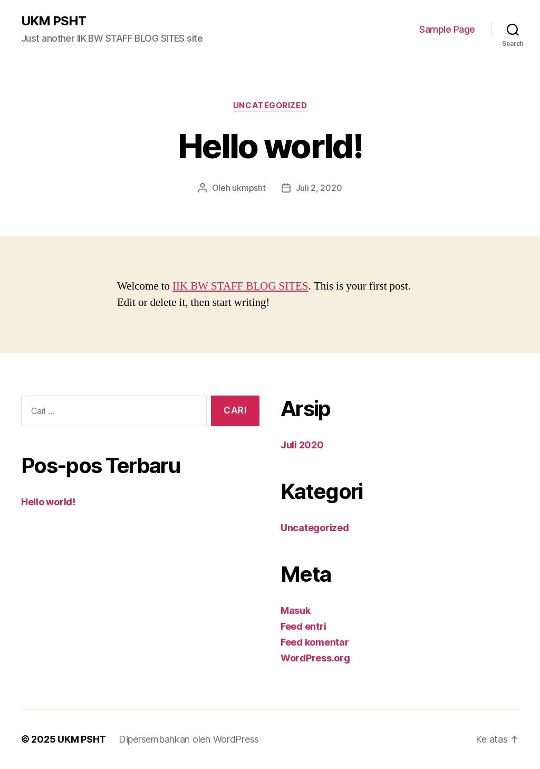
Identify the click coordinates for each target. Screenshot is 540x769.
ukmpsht (248, 187)
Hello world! (48, 501)
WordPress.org (315, 658)
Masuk (296, 610)
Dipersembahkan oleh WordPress (189, 739)
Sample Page (447, 29)
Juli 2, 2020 (319, 187)
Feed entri (303, 626)
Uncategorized (270, 105)
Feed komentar (315, 642)
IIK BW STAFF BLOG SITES (240, 286)
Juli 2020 (302, 444)
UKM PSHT (53, 21)
